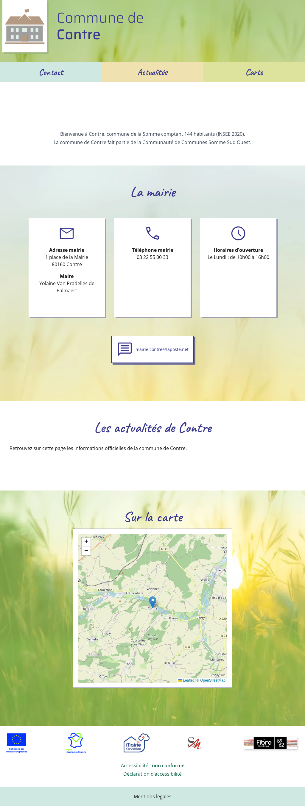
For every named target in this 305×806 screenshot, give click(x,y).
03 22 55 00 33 (152, 257)
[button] (152, 602)
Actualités (152, 72)
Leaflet (186, 680)
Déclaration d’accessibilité (152, 774)
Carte (254, 72)
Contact (51, 72)
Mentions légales (153, 796)
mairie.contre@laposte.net (162, 349)
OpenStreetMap (212, 680)
